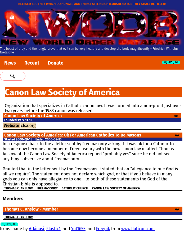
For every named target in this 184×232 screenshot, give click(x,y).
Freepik (103, 229)
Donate (55, 63)
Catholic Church (75, 188)
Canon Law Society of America (116, 188)
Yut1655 (78, 229)
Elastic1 (53, 229)
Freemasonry (48, 188)
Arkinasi (36, 229)
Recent (31, 63)
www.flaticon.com (138, 229)
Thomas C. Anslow (18, 188)
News (10, 63)
